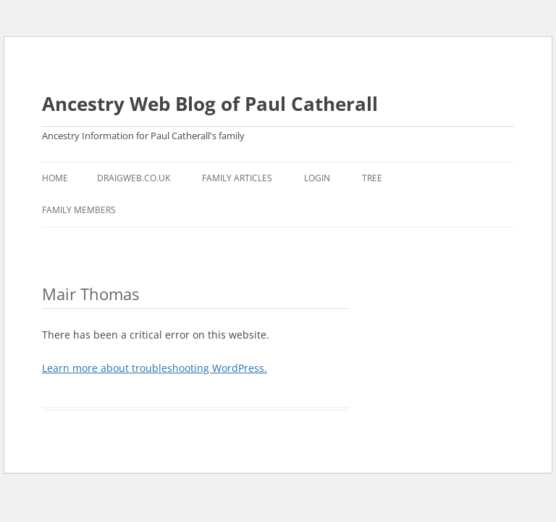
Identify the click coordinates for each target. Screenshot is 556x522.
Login (317, 178)
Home (55, 178)
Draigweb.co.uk (133, 178)
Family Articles (237, 178)
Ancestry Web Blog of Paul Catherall (210, 104)
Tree (372, 178)
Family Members (79, 210)
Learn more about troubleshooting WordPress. (154, 368)
